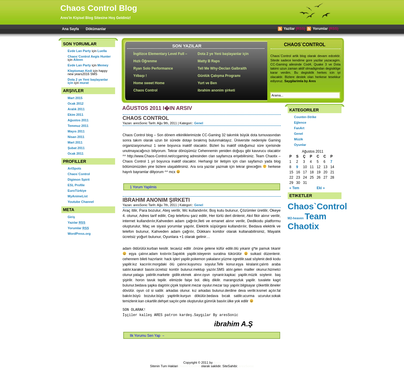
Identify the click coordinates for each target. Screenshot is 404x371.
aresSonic (246, 366)
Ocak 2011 (76, 153)
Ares (217, 362)
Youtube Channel (81, 201)
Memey (103, 65)
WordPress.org (79, 233)
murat (84, 82)
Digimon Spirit (79, 179)
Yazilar (289, 29)
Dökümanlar (96, 29)
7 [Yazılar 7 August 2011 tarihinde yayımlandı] (331, 162)
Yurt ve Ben (207, 83)
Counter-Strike (305, 117)
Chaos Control (145, 90)
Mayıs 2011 (76, 131)
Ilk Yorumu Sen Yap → (147, 336)
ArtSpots (74, 168)
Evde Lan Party (79, 51)
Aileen (78, 59)
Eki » (321, 188)
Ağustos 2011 (78, 120)
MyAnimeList (78, 196)
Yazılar (77, 222)
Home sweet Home (149, 83)
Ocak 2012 (76, 103)
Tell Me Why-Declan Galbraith (222, 68)
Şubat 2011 (76, 148)
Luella (102, 51)
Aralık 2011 (76, 109)
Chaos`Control (79, 174)
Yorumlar (320, 29)
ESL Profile (76, 185)
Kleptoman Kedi (80, 71)
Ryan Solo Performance (153, 68)
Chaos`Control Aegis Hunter (89, 56)
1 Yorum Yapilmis (143, 187)
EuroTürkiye (77, 190)
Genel (198, 123)
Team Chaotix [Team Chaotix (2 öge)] (307, 221)
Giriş (71, 217)
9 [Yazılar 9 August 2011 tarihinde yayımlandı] (297, 167)
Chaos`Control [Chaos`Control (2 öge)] (317, 206)
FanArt (299, 128)
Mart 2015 (75, 98)
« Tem (294, 188)
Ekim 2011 (76, 114)
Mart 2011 (75, 142)
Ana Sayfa (70, 29)
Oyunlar (300, 144)
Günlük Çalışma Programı (219, 76)
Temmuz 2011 (78, 125)
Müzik (298, 139)
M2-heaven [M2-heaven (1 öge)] (296, 218)
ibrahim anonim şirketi (216, 90)
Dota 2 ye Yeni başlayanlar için (223, 54)
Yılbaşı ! (140, 76)
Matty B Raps (209, 61)
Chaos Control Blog (98, 8)
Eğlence (300, 122)
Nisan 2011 (76, 137)
